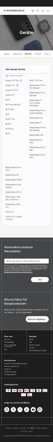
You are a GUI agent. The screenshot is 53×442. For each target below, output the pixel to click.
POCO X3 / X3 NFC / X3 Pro (14, 218)
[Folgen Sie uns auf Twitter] (19, 409)
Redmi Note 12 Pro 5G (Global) (38, 86)
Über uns (7, 339)
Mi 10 (8, 133)
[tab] (7, 53)
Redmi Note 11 (36, 123)
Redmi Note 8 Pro (13, 192)
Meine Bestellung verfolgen (38, 350)
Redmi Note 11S (36, 118)
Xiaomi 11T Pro (12, 90)
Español (44, 428)
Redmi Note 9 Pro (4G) (13, 168)
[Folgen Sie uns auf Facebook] (13, 409)
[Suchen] (43, 11)
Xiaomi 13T (10, 85)
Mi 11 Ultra (10, 109)
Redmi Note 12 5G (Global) (37, 94)
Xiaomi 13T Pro (12, 80)
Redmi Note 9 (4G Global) (13, 185)
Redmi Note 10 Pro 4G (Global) (38, 128)
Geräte (31, 339)
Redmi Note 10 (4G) (36, 141)
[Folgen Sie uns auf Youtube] (33, 409)
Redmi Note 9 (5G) (14, 180)
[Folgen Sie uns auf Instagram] (6, 409)
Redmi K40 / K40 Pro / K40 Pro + (13, 198)
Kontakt (31, 347)
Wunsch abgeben (37, 319)
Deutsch (8, 428)
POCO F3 (10, 212)
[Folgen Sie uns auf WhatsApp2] (39, 409)
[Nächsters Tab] (50, 54)
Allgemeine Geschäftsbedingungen (15, 363)
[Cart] (33, 11)
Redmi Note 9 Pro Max (37, 148)
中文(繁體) (31, 428)
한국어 (30, 431)
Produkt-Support (34, 345)
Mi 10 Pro (10, 129)
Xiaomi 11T (10, 95)
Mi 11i (8, 100)
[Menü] (48, 11)
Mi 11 (8, 114)
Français (23, 428)
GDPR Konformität (10, 372)
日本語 (38, 428)
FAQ (30, 342)
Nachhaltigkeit (9, 342)
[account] (38, 11)
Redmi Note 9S (12, 175)
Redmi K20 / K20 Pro (13, 205)
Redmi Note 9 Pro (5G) (37, 156)
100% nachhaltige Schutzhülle (10, 346)
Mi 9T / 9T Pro (36, 80)
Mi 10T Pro (10, 119)
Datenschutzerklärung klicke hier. (18, 272)
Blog (5, 349)
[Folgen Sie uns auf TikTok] (26, 409)
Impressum (7, 369)
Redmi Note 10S (36, 135)
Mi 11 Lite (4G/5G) (13, 104)
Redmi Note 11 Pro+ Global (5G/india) (36, 103)
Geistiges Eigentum (10, 374)
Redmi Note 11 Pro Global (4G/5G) (37, 111)
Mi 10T (8, 124)
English (16, 428)
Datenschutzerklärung (11, 366)
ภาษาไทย (23, 431)
